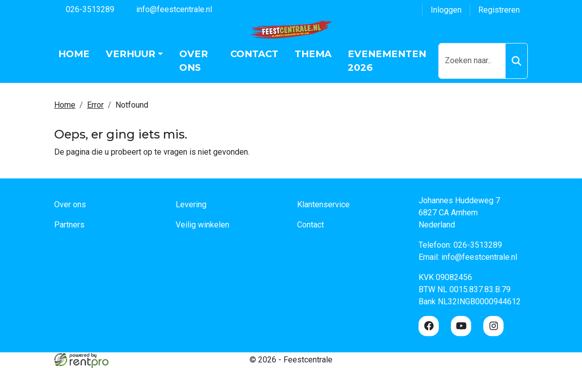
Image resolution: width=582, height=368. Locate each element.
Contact (254, 54)
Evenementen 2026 (387, 61)
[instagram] (493, 326)
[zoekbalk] (472, 61)
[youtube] (461, 326)
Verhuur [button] (130, 54)
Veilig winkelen (202, 224)
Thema (313, 54)
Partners (69, 224)
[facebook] (429, 326)
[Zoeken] (516, 61)
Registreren (499, 10)
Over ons (193, 61)
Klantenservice (323, 204)
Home (74, 54)
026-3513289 (84, 9)
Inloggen (446, 10)
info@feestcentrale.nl (168, 9)
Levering (191, 204)
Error (95, 105)
